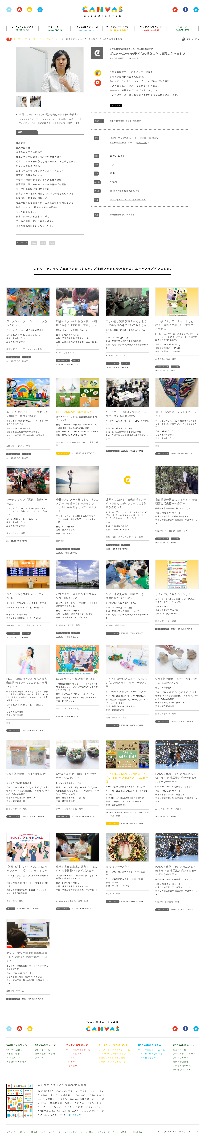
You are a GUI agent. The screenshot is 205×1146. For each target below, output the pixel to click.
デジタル (37, 625)
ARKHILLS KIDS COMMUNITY (121, 812)
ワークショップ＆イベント (46, 39)
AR (156, 809)
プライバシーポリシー (16, 1132)
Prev (20, 69)
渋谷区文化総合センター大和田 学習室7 (134, 138)
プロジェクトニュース (184, 1053)
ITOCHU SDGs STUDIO (68, 442)
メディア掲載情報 (182, 1065)
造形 (40, 349)
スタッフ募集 (87, 1132)
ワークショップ (13, 357)
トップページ (20, 39)
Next (79, 69)
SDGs (85, 442)
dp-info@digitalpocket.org (124, 190)
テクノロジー (177, 809)
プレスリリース (181, 1057)
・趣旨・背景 (13, 1053)
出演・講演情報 (181, 1061)
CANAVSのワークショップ (112, 1053)
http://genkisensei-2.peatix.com (125, 121)
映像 (177, 901)
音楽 (141, 537)
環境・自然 (171, 358)
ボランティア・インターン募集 (112, 1132)
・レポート (71, 1061)
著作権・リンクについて (42, 1132)
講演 (43, 242)
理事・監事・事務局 (45, 1053)
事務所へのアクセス (16, 1061)
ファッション (29, 349)
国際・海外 (111, 537)
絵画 (8, 349)
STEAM (59, 352)
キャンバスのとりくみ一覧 (151, 1049)
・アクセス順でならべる (150, 1053)
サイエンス (71, 352)
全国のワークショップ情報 (112, 1057)
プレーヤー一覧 (43, 1049)
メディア (122, 537)
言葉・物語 (11, 900)
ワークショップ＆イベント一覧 (114, 1049)
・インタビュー (74, 1053)
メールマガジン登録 (67, 1132)
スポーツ (164, 809)
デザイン (17, 349)
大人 (34, 242)
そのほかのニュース (183, 1069)
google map (141, 143)
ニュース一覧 (179, 1049)
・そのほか (71, 1065)
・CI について (13, 1057)
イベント (26, 357)
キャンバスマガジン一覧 (78, 1049)
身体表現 (159, 358)
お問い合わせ (137, 1132)
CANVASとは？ (14, 1049)
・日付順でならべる (148, 1057)
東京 (52, 242)
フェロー (39, 1057)
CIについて (75, 1114)
